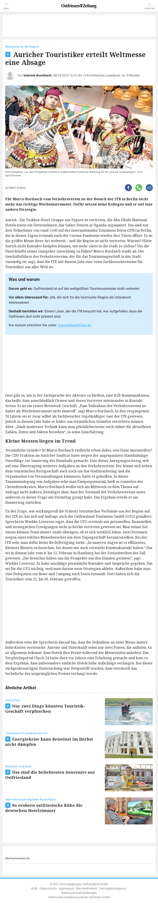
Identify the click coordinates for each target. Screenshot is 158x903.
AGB (34, 888)
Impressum (66, 888)
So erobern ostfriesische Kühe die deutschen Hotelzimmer (44, 808)
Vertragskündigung (112, 888)
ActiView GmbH (99, 897)
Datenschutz (48, 888)
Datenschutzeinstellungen (79, 893)
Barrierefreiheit (86, 888)
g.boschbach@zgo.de (74, 325)
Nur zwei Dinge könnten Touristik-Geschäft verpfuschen (45, 708)
